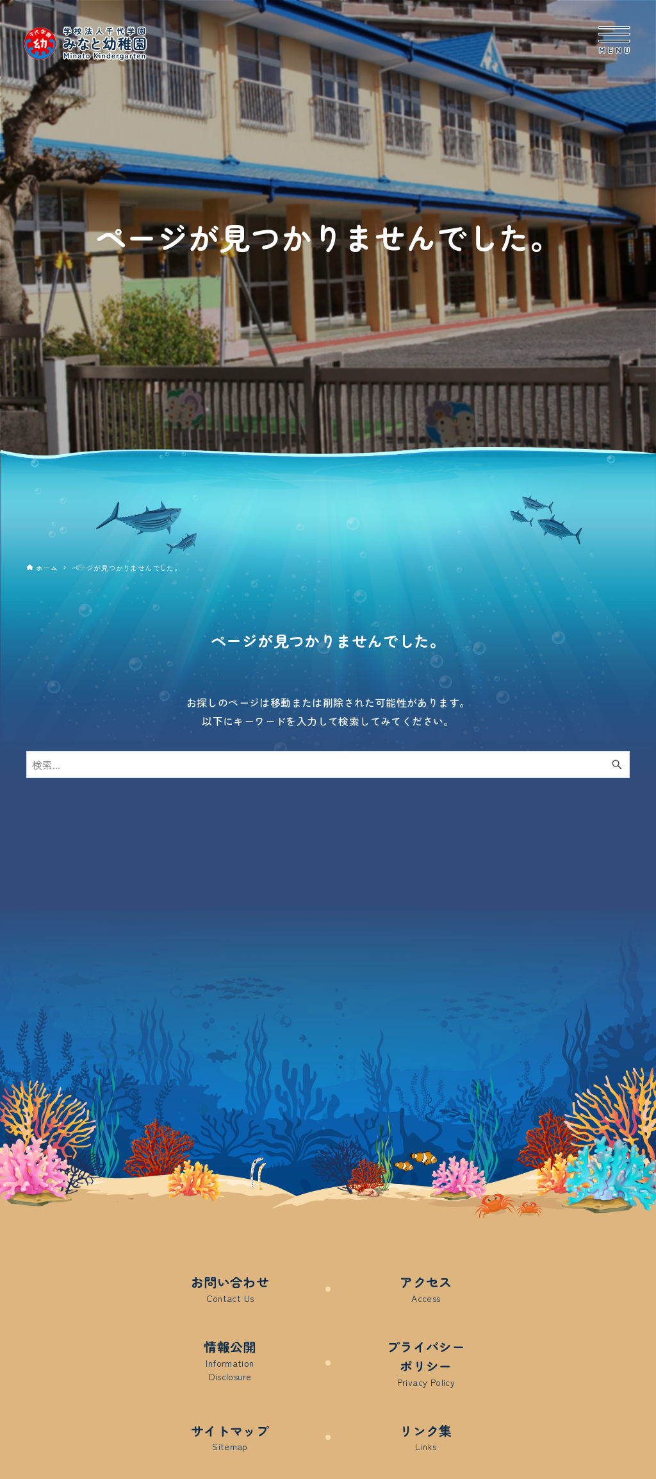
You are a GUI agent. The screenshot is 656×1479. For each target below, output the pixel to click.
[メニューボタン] (614, 40)
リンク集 (426, 1437)
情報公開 (230, 1360)
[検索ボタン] (617, 764)
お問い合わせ (230, 1288)
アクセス (426, 1288)
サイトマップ (230, 1437)
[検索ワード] (328, 764)
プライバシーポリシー (426, 1363)
